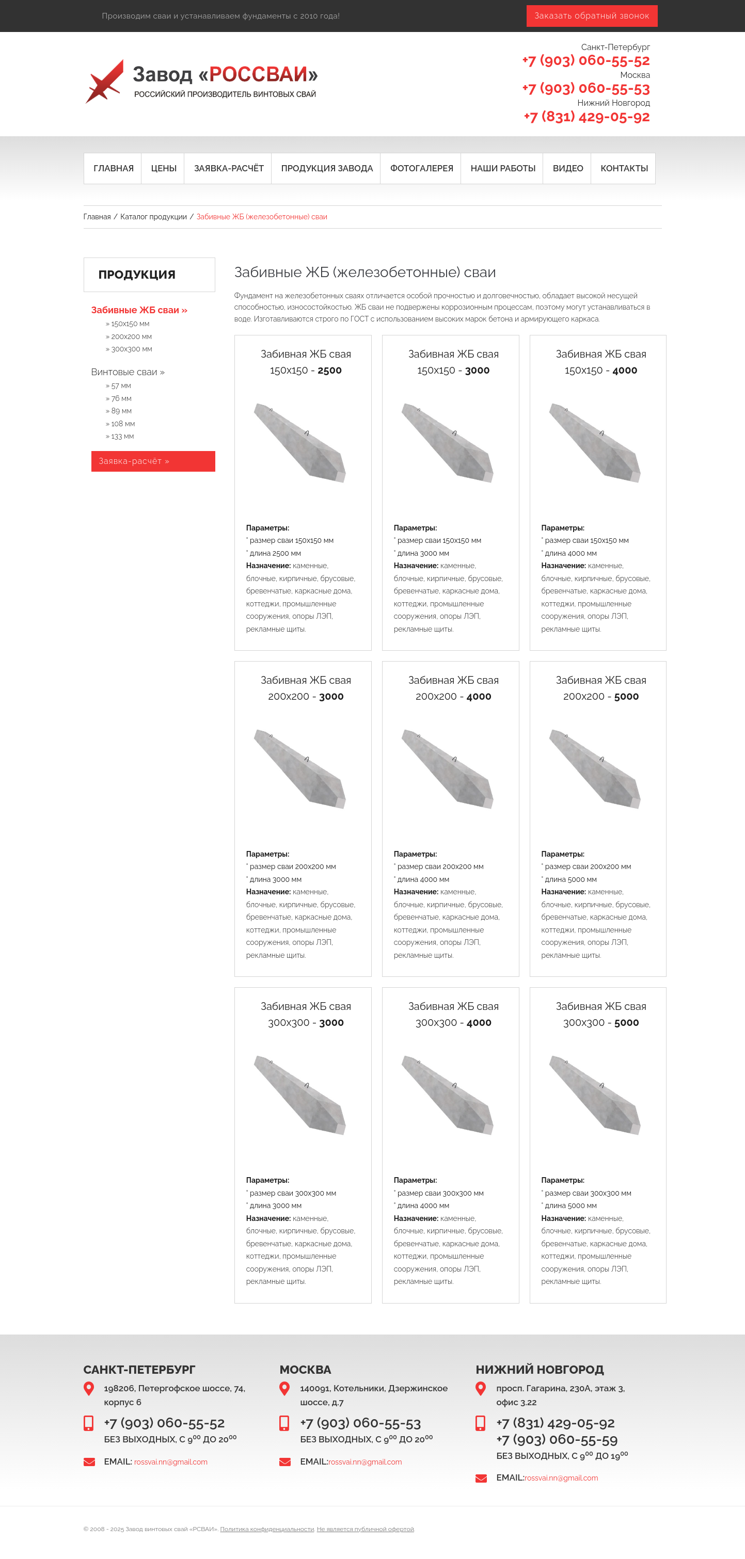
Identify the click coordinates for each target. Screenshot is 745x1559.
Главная (97, 218)
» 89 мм (119, 412)
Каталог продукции (153, 218)
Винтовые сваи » (128, 372)
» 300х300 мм (129, 350)
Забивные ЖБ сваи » (139, 311)
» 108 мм (120, 424)
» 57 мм (118, 386)
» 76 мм (119, 399)
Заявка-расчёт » (134, 462)
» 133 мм (120, 437)
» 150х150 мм (128, 324)
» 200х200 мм (129, 337)
